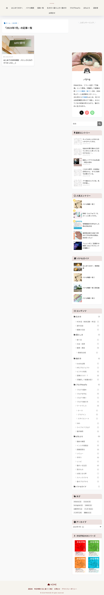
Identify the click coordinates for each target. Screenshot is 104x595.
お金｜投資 (88, 343)
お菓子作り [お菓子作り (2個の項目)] (78, 509)
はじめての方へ (17, 8)
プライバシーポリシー (69, 589)
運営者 (95, 8)
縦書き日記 (88, 329)
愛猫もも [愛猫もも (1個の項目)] (87, 513)
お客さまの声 (88, 473)
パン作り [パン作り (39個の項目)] (78, 513)
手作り (88, 457)
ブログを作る (88, 393)
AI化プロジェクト (88, 367)
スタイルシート (88, 418)
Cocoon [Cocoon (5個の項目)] (87, 502)
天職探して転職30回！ (88, 379)
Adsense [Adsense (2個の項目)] (77, 502)
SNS (88, 423)
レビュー (88, 453)
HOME (52, 584)
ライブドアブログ (88, 427)
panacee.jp (52, 2)
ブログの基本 (88, 390)
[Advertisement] (87, 37)
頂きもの (88, 469)
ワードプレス (88, 406)
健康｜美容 (88, 348)
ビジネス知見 (88, 371)
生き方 (88, 316)
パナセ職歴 (30, 8)
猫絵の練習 (88, 441)
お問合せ (52, 13)
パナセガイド (88, 486)
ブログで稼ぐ (88, 397)
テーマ (88, 410)
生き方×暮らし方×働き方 (57, 8)
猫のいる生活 (88, 465)
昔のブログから (88, 481)
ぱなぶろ (86, 8)
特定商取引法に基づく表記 (43, 589)
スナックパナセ (88, 477)
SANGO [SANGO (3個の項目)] (88, 505)
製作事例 (88, 431)
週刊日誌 (88, 325)
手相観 (84, 97)
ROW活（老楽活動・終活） (88, 321)
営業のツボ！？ (88, 375)
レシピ (88, 461)
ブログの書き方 (88, 402)
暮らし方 (88, 334)
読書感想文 (88, 449)
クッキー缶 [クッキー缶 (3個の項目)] (88, 509)
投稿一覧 (40, 8)
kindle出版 (88, 363)
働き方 (88, 358)
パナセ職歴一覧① (83, 91)
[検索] (99, 123)
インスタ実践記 (88, 445)
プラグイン (88, 414)
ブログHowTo (75, 8)
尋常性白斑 (88, 352)
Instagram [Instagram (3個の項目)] (78, 505)
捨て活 (88, 340)
